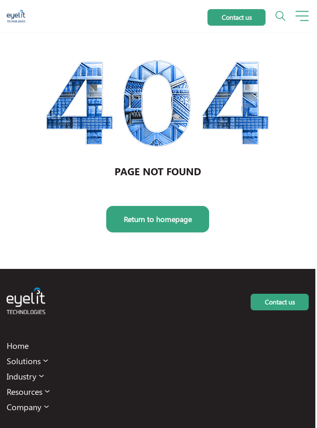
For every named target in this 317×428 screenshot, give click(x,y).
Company (24, 406)
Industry (22, 376)
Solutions (24, 360)
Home (18, 345)
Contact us (237, 17)
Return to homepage (158, 219)
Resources (24, 391)
